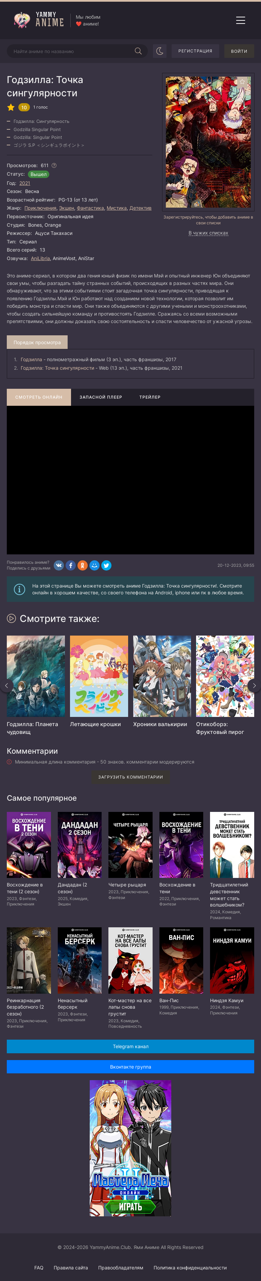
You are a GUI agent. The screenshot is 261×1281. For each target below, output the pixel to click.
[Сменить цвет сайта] (160, 51)
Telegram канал (131, 1046)
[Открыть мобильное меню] (240, 20)
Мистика (117, 208)
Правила (71, 1267)
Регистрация (195, 50)
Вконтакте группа (130, 1067)
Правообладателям (120, 1267)
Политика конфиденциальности (190, 1267)
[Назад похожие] (7, 685)
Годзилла (31, 359)
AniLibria (40, 258)
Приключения (40, 208)
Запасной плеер (101, 397)
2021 (24, 183)
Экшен (66, 208)
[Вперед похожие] (254, 685)
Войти (239, 51)
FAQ (39, 1267)
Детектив (140, 208)
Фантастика (90, 208)
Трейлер (150, 397)
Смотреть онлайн (39, 397)
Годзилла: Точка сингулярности (57, 368)
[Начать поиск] (138, 51)
